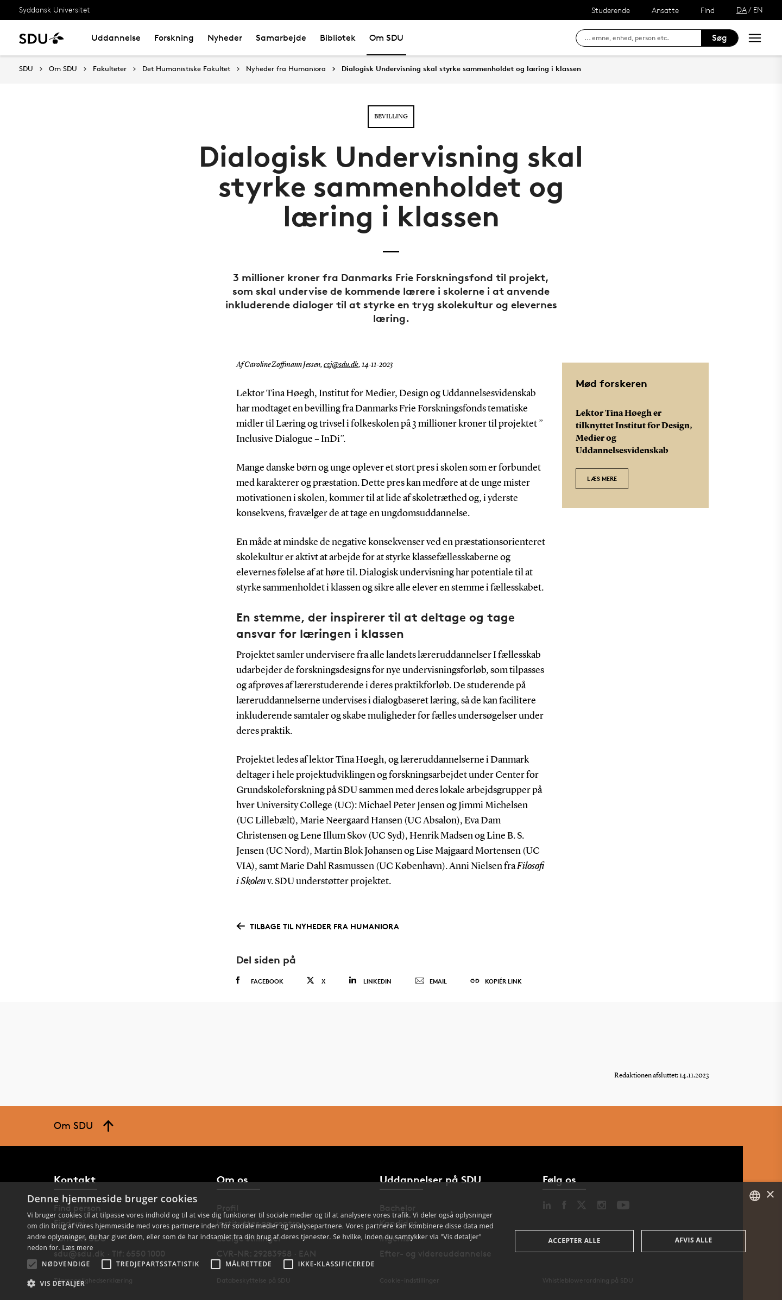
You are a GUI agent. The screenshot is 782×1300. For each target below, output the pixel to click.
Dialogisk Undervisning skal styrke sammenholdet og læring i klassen (461, 69)
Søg (719, 38)
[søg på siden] (642, 38)
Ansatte (665, 10)
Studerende (610, 10)
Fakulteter (110, 69)
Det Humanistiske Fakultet (186, 69)
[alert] (391, 1241)
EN (758, 9)
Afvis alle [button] (693, 1240)
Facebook (259, 980)
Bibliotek (338, 38)
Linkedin (370, 980)
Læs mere (602, 478)
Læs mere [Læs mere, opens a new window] (77, 1247)
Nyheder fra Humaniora (286, 69)
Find (708, 10)
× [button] (770, 1195)
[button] (32, 1264)
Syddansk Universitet (54, 9)
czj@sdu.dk (341, 365)
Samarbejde (281, 38)
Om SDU (386, 38)
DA (741, 9)
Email (431, 981)
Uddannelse (116, 38)
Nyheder (224, 38)
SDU (26, 68)
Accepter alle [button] (574, 1240)
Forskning (174, 38)
